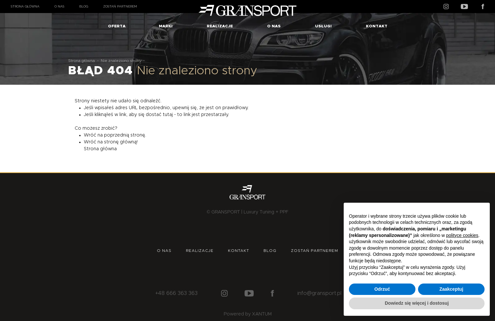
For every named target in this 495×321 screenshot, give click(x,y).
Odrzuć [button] (382, 289)
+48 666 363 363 (176, 293)
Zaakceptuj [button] (451, 289)
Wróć (90, 135)
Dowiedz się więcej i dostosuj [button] (417, 303)
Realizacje (220, 26)
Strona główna (25, 6)
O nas (59, 6)
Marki (165, 26)
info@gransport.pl (319, 293)
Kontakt (376, 26)
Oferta (117, 26)
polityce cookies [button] (462, 235)
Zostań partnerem (120, 6)
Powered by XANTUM (248, 314)
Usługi (323, 26)
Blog (83, 6)
